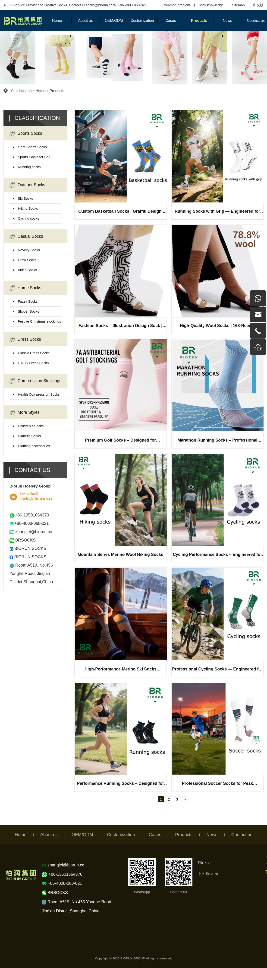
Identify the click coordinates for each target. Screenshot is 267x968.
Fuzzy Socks (28, 301)
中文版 (258, 5)
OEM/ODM (114, 20)
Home (57, 20)
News (227, 20)
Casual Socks (26, 236)
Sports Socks (25, 133)
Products (199, 20)
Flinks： (205, 862)
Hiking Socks (28, 208)
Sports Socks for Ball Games (34, 158)
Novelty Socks (29, 250)
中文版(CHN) (208, 874)
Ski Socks (25, 198)
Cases (170, 20)
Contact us (241, 834)
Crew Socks (27, 260)
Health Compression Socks (39, 394)
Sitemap (238, 5)
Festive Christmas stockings (39, 321)
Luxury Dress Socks (33, 363)
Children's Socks (31, 426)
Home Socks (25, 288)
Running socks (29, 167)
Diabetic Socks (29, 436)
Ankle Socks (27, 270)
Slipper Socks (28, 311)
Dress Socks (25, 339)
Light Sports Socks (32, 147)
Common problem (176, 5)
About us (85, 20)
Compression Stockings (35, 381)
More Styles (24, 412)
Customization (142, 20)
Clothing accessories (34, 446)
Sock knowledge (211, 5)
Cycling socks (28, 218)
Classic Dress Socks (34, 353)
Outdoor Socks (27, 185)
